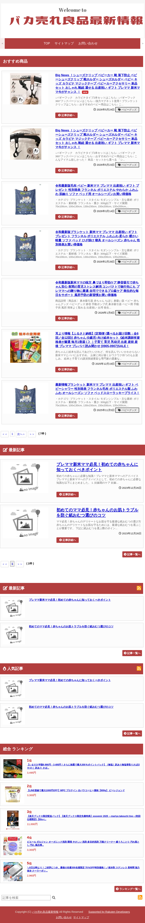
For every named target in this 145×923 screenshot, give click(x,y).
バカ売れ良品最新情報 (45, 911)
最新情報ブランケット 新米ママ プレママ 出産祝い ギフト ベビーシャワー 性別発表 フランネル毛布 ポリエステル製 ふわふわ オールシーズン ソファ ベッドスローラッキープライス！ (97, 389)
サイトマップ (64, 43)
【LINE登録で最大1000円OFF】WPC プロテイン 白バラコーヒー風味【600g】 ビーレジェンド (76, 790)
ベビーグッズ (127, 109)
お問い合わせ (88, 43)
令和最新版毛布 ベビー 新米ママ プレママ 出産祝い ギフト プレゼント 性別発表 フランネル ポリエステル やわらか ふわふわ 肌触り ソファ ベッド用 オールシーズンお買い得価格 (97, 190)
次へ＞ (21, 434)
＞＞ (32, 434)
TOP (47, 43)
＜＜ (4, 434)
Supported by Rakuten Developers (109, 911)
